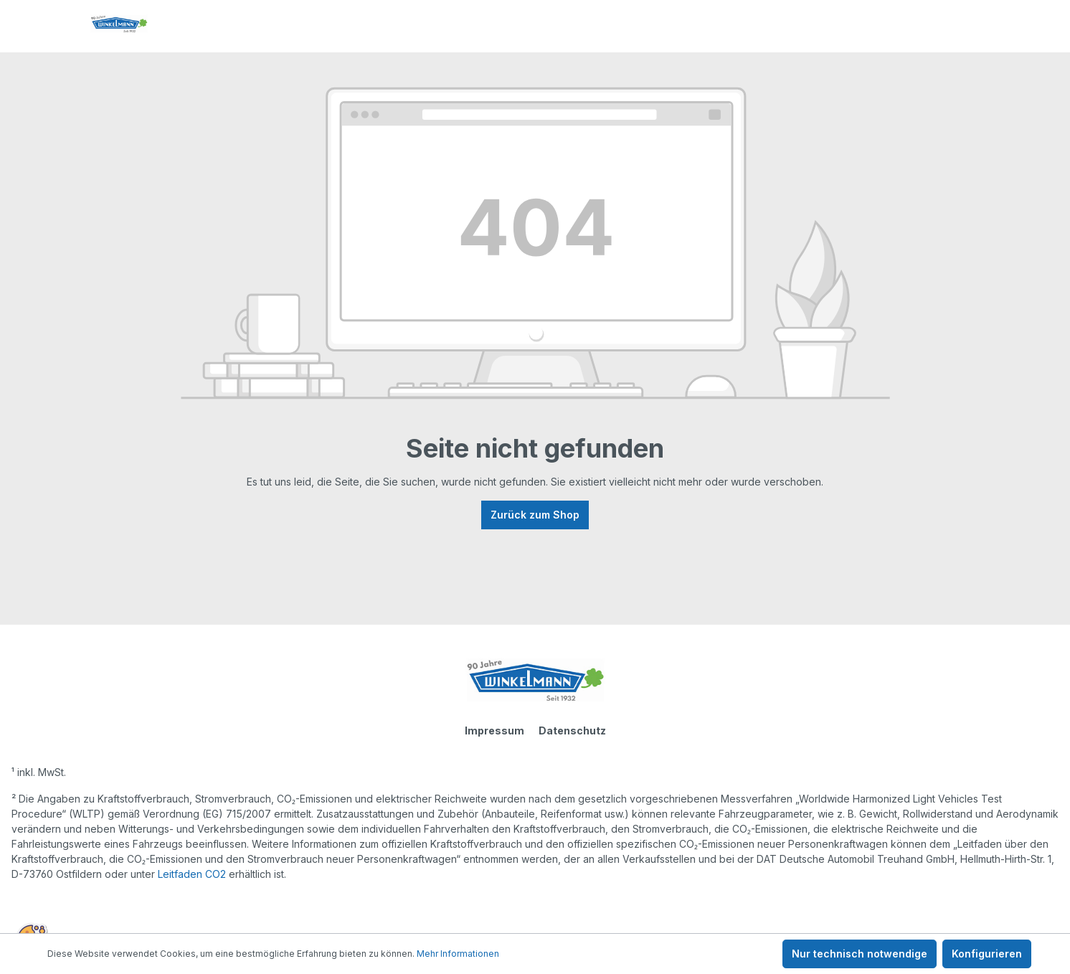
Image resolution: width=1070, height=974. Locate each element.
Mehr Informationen (458, 953)
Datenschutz (572, 730)
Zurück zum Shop (535, 515)
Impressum (494, 730)
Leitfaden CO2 (192, 874)
